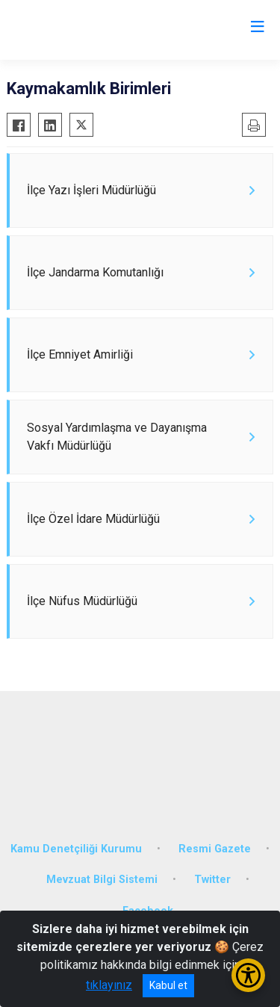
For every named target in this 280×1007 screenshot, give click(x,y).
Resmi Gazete (214, 849)
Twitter (212, 879)
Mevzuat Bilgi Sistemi (102, 879)
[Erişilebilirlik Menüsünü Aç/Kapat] (248, 975)
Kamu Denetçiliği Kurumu (76, 849)
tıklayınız (109, 985)
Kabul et (168, 985)
